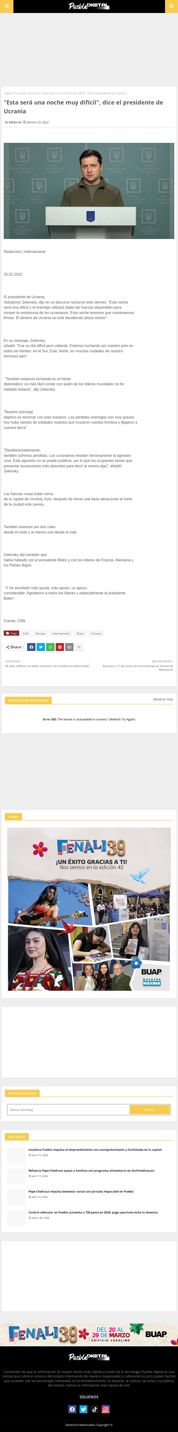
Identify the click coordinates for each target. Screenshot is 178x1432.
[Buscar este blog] (69, 1109)
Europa (40, 633)
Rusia (80, 633)
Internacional (61, 633)
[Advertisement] (89, 49)
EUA (26, 633)
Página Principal (14, 93)
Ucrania (33, 93)
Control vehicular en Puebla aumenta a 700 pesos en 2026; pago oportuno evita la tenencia (93, 1212)
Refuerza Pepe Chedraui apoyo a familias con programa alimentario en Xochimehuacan (91, 1170)
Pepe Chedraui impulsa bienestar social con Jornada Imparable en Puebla (81, 1191)
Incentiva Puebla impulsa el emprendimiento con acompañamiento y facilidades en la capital (95, 1150)
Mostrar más (163, 699)
